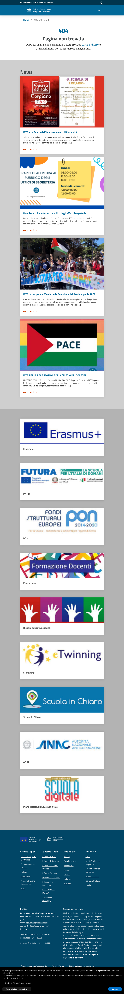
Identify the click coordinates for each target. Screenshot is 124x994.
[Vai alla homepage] (29, 10)
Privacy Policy (58, 966)
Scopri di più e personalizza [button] (16, 989)
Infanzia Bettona (49, 873)
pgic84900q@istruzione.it (37, 923)
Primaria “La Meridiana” (47, 884)
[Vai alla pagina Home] (26, 20)
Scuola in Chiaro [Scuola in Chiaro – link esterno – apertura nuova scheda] (92, 876)
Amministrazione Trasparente (28, 883)
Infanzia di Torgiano (50, 861)
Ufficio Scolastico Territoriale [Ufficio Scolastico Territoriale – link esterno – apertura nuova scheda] (93, 871)
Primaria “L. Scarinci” (51, 878)
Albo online (25, 876)
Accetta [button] (115, 989)
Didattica (68, 879)
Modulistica (69, 866)
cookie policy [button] (10, 973)
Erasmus (67, 883)
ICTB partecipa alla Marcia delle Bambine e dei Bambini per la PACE (59, 294)
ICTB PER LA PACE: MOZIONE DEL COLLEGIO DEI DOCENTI (54, 375)
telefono (23, 929)
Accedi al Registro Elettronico (28, 859)
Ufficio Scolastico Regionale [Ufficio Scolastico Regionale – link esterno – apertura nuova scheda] (93, 863)
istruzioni (78, 958)
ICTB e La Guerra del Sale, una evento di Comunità (50, 132)
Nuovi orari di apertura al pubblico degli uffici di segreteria (54, 213)
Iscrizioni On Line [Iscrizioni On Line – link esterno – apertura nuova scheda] (93, 881)
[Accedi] (101, 2)
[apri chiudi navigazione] (23, 10)
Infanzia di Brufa (49, 857)
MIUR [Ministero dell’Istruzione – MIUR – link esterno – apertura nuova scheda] (88, 857)
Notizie (24, 872)
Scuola (67, 857)
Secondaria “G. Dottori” (48, 892)
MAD (23, 888)
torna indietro (90, 44)
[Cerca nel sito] (99, 10)
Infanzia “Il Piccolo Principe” (50, 867)
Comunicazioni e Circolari (27, 866)
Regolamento (69, 861)
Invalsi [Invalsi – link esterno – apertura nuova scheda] (88, 885)
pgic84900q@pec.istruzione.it (36, 926)
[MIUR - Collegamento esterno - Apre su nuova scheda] (36, 2)
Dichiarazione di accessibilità (81, 966)
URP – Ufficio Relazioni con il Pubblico (36, 943)
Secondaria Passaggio (47, 899)
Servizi (66, 870)
